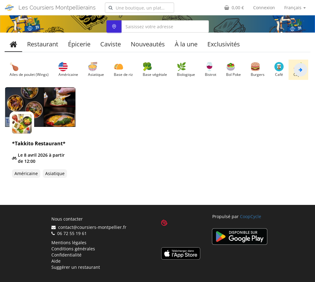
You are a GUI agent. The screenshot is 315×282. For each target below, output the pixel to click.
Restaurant (42, 44)
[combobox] (139, 7)
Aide (56, 261)
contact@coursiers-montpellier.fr (88, 227)
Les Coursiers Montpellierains (57, 7)
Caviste (110, 44)
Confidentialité (66, 255)
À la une (186, 44)
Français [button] (295, 7)
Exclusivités (223, 44)
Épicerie (79, 44)
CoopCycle (250, 216)
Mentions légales (68, 242)
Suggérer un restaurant (75, 267)
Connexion (264, 7)
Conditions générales (73, 249)
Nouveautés (148, 44)
